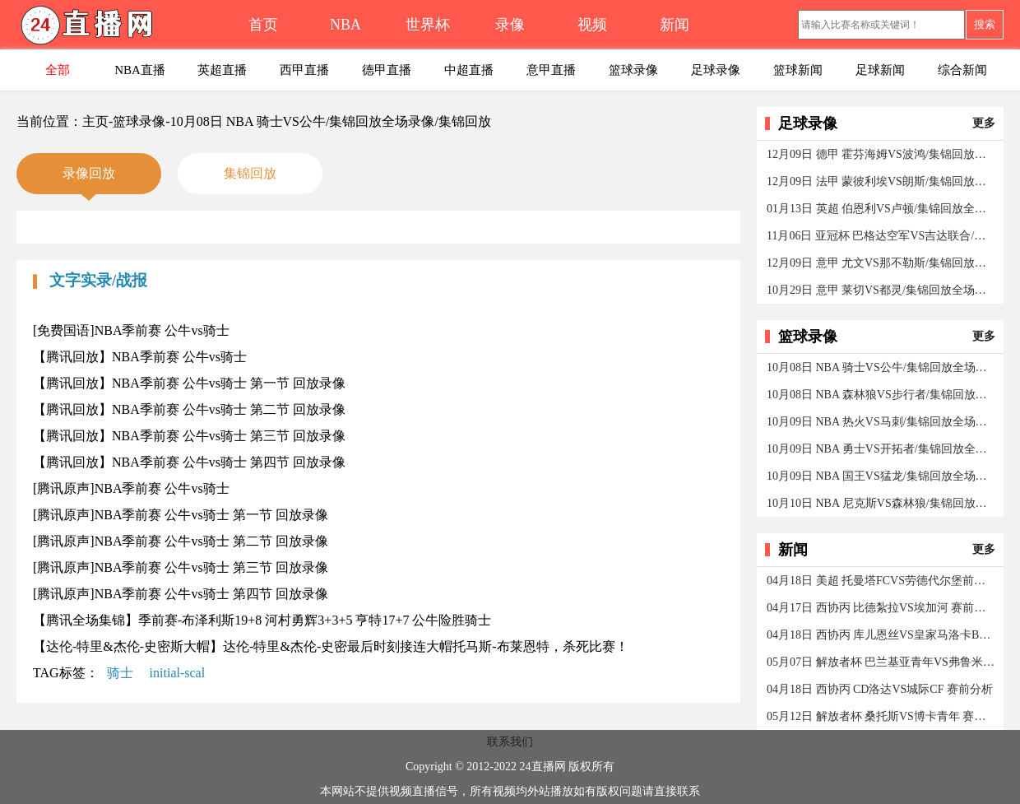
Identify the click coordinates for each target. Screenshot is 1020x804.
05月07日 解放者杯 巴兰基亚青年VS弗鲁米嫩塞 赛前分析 (881, 662)
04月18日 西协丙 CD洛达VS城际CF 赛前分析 (880, 689)
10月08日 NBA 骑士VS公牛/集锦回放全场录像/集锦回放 (881, 367)
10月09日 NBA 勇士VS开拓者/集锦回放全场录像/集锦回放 (881, 449)
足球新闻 (880, 70)
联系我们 (510, 742)
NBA (345, 24)
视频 (592, 24)
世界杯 (428, 24)
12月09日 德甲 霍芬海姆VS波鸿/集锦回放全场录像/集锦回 (881, 154)
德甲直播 (386, 70)
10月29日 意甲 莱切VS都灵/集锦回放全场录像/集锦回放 (881, 290)
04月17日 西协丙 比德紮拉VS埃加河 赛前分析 (881, 608)
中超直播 (469, 70)
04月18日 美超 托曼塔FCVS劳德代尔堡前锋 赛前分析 (881, 580)
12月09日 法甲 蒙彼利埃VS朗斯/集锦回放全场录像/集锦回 (881, 181)
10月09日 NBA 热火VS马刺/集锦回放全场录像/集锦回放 (881, 422)
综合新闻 (962, 70)
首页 (263, 24)
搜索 (984, 24)
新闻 (674, 24)
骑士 (120, 673)
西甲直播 (304, 70)
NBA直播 (139, 70)
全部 (57, 70)
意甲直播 (551, 70)
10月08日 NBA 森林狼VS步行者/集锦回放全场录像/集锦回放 (881, 394)
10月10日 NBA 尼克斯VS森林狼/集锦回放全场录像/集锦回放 (881, 503)
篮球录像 (633, 70)
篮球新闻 (798, 70)
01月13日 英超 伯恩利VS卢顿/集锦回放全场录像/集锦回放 (881, 208)
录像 (510, 24)
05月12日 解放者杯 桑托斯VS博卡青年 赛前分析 (881, 716)
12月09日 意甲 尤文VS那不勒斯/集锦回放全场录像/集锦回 (881, 263)
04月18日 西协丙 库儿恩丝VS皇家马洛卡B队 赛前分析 (881, 635)
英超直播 (222, 70)
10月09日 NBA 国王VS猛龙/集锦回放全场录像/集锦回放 (881, 476)
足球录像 (715, 70)
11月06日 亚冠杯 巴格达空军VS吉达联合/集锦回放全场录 (881, 236)
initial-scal (178, 673)
